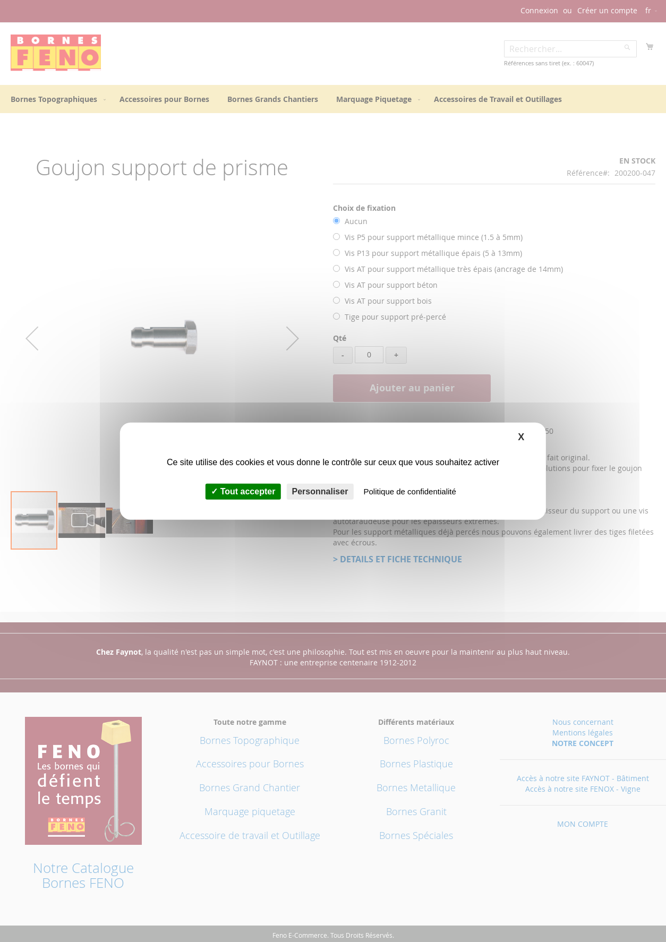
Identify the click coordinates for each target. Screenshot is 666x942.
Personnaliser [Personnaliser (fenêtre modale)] (320, 491)
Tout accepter (243, 491)
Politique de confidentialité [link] (410, 491)
